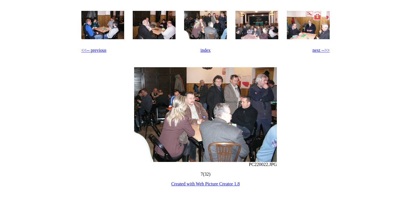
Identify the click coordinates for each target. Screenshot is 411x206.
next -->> (321, 50)
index (205, 50)
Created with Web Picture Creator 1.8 (205, 183)
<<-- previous (93, 50)
